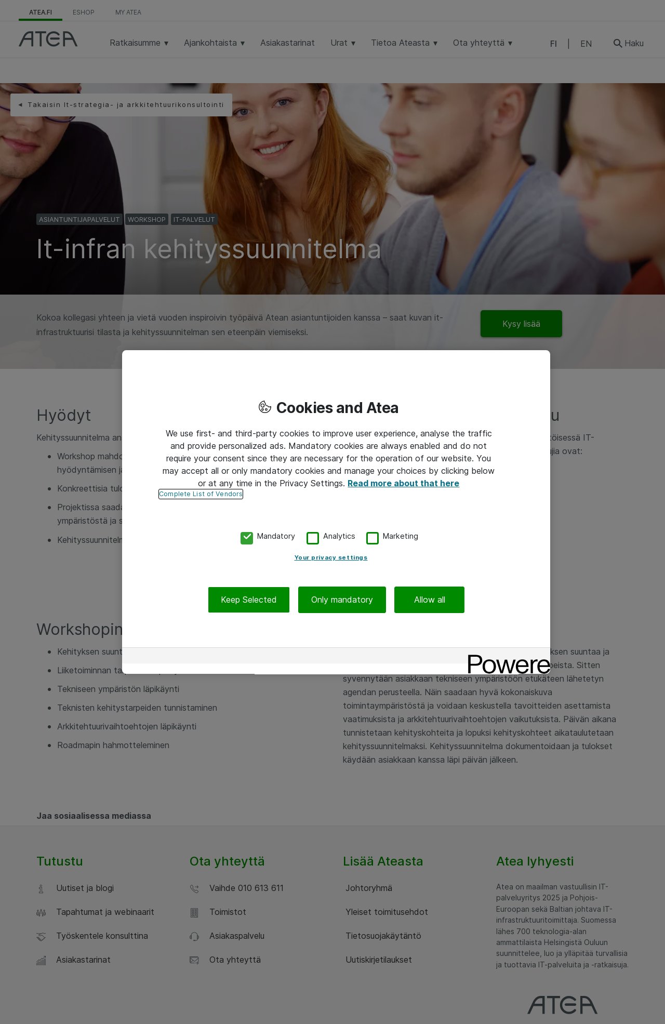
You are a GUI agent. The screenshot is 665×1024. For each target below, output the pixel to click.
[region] (336, 512)
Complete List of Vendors (201, 494)
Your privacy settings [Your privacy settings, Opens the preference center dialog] (331, 557)
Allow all (429, 599)
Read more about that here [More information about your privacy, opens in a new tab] (403, 483)
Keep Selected (249, 599)
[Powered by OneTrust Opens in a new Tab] (505, 656)
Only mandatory (342, 599)
